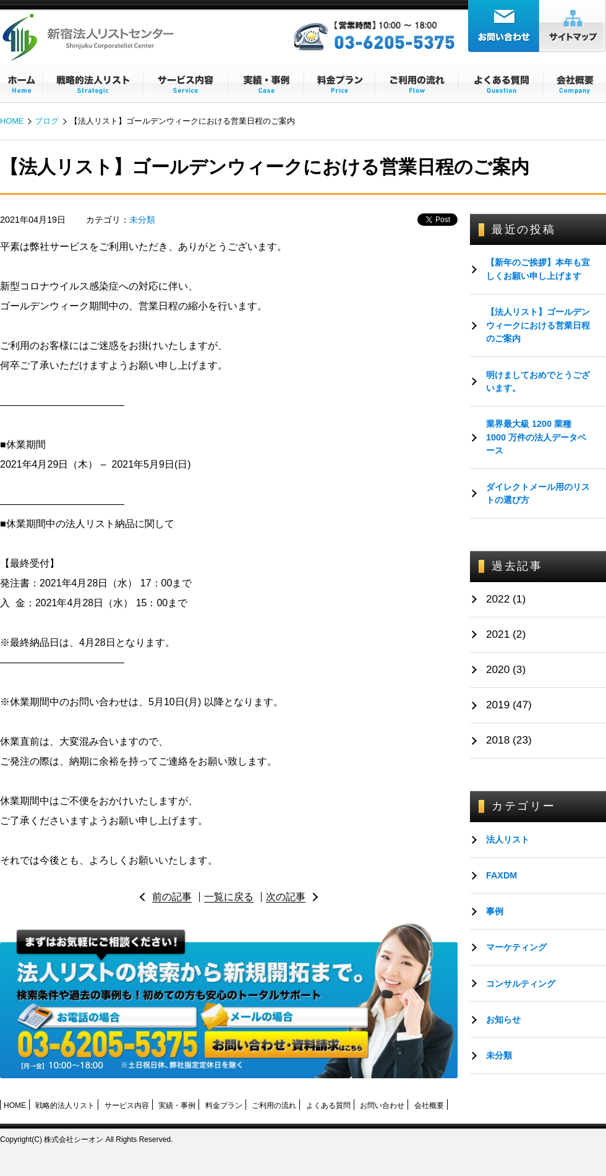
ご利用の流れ (274, 1105)
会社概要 (429, 1105)
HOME (11, 121)
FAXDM (501, 875)
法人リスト (507, 839)
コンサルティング (520, 984)
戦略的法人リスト (65, 1105)
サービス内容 (127, 1105)
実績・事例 (176, 1105)
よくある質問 (328, 1105)
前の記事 (172, 896)
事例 (494, 911)
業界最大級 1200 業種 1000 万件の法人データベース (536, 437)
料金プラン (223, 1105)
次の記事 (285, 896)
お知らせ (503, 1019)
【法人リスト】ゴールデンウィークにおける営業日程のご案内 (538, 325)
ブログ (47, 121)
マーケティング (516, 947)
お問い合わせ (382, 1105)
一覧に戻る (229, 896)
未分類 (142, 220)
